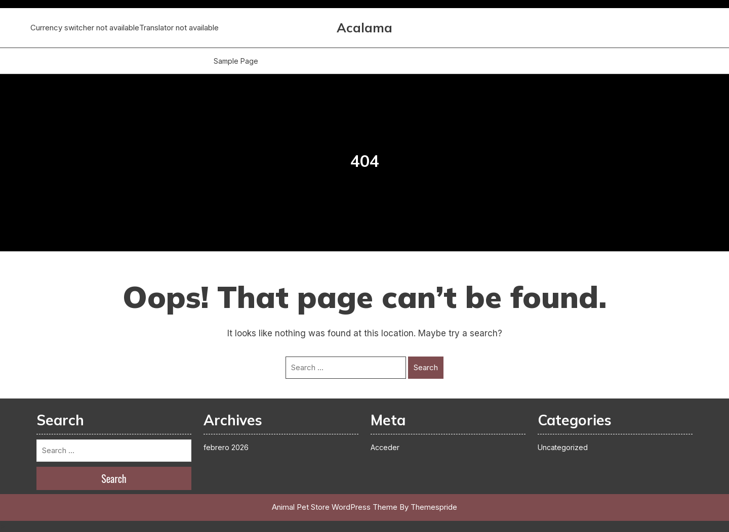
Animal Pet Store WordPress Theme (334, 507)
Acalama (364, 27)
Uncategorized (563, 447)
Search (426, 367)
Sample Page (236, 61)
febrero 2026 (226, 447)
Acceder (385, 447)
